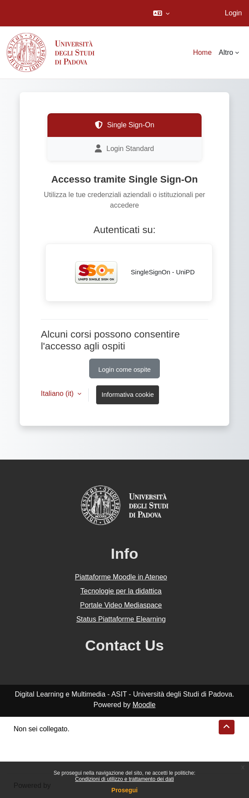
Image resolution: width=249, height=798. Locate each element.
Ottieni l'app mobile (43, 760)
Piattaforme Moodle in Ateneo (121, 577)
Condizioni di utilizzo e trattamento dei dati (124, 779)
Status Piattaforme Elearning (121, 619)
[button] (161, 13)
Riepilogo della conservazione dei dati (73, 739)
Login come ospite (124, 369)
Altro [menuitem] (226, 52)
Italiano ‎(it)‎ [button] (58, 393)
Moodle (144, 704)
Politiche (27, 750)
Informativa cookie (127, 394)
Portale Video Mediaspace (121, 605)
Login (233, 13)
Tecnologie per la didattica (121, 591)
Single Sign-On (125, 125)
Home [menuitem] (202, 52)
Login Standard (124, 149)
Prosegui (125, 790)
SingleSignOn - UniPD (129, 273)
